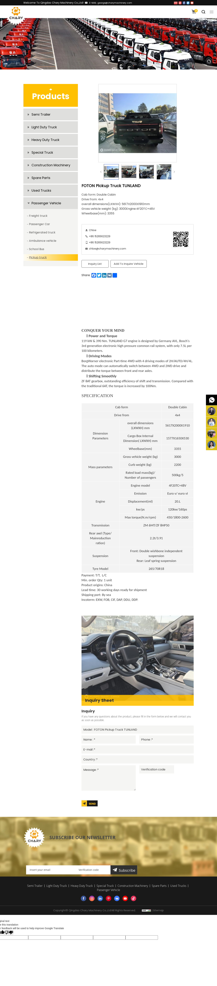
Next (174, 171)
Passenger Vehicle (46, 203)
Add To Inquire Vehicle (128, 264)
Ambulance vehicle (42, 241)
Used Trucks (41, 190)
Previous (101, 171)
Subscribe (127, 910)
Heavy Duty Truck (45, 140)
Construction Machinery (51, 165)
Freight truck (38, 216)
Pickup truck (38, 257)
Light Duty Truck (44, 127)
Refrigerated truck (42, 232)
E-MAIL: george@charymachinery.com (110, 2)
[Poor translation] (9, 932)
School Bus (36, 249)
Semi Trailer (41, 114)
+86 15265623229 (99, 236)
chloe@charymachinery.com (107, 248)
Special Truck (42, 152)
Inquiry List (95, 264)
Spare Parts (41, 178)
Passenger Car (39, 224)
